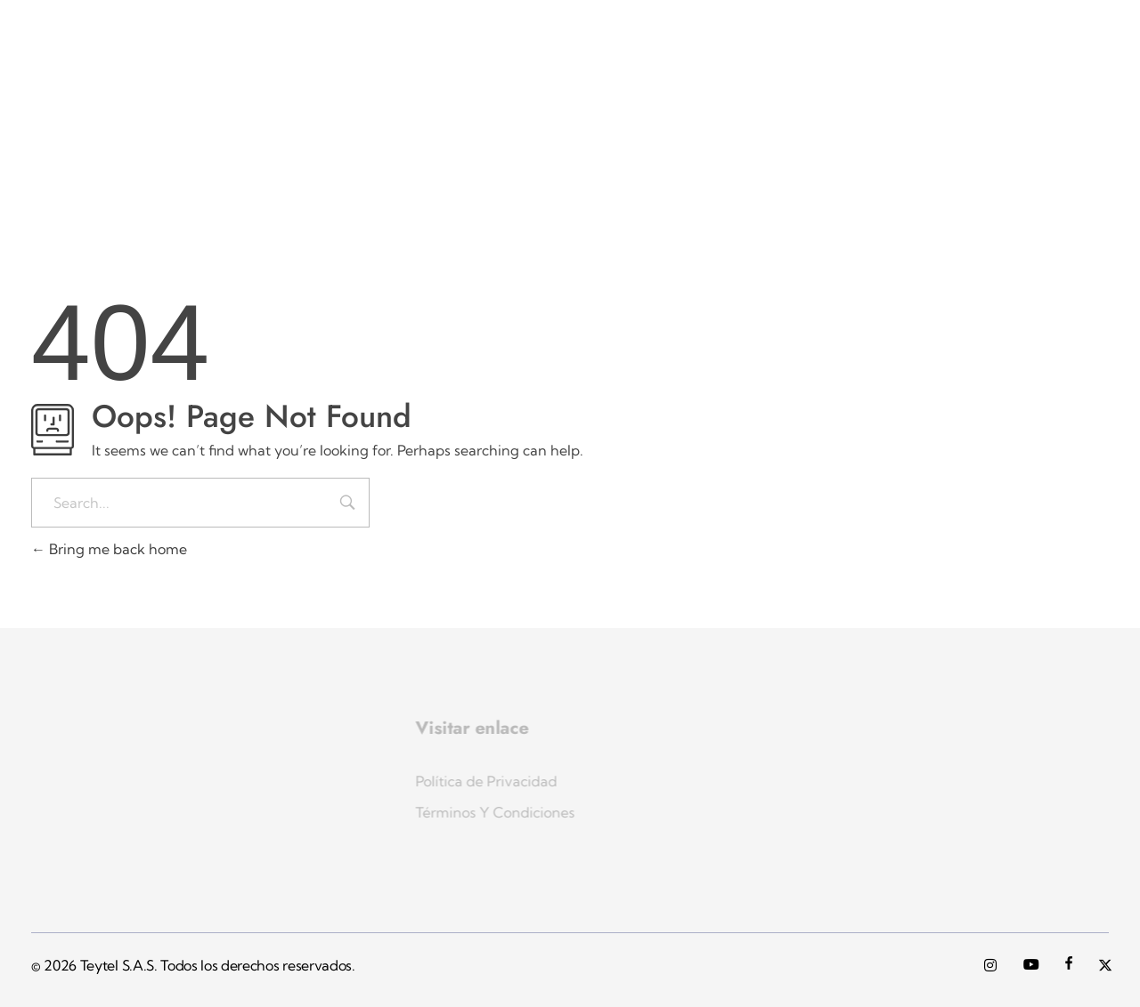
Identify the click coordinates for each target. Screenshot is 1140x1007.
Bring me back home (109, 549)
